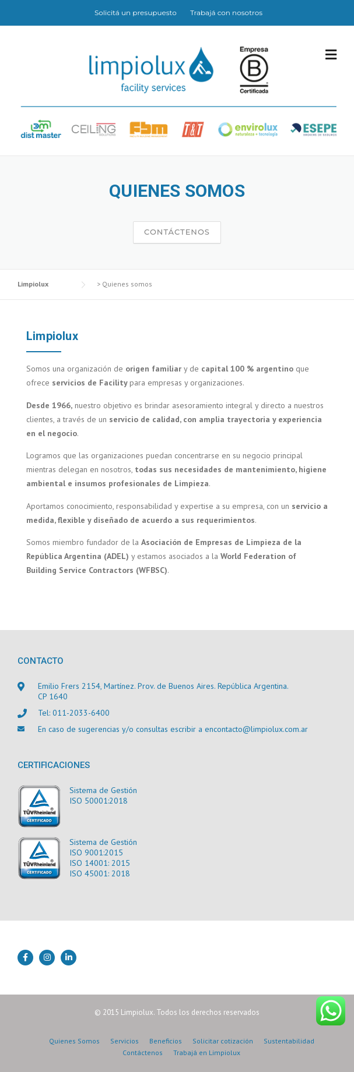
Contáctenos (177, 231)
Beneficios (165, 1041)
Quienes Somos (74, 1041)
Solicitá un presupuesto (135, 12)
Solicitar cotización (222, 1041)
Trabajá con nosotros (226, 12)
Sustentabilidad (289, 1041)
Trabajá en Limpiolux (206, 1052)
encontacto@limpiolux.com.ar (256, 729)
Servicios (124, 1041)
